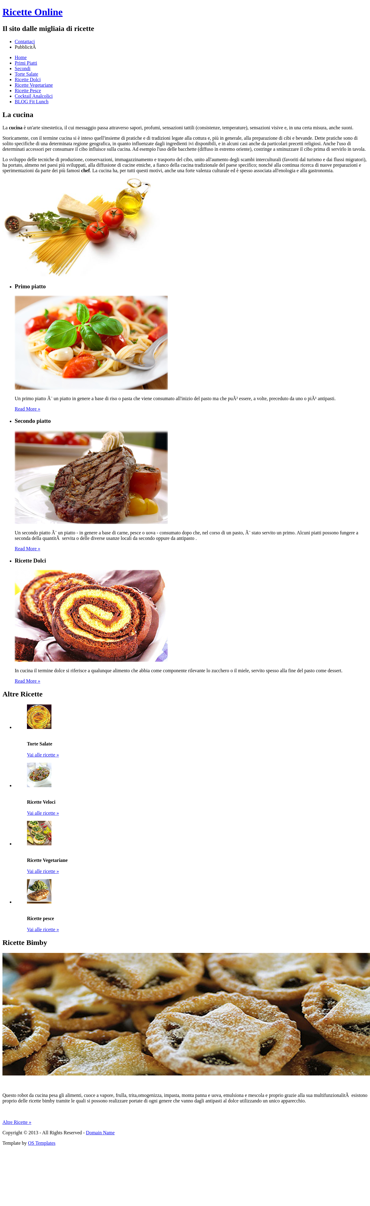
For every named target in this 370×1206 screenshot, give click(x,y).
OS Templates (41, 1143)
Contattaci (25, 41)
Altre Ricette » (16, 1122)
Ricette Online (32, 11)
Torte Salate (26, 74)
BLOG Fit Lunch (31, 101)
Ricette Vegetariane (34, 85)
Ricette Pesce (28, 90)
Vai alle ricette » (43, 754)
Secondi (23, 68)
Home (21, 57)
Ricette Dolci (28, 79)
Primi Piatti (26, 63)
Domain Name (100, 1132)
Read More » (27, 408)
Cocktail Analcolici (34, 96)
